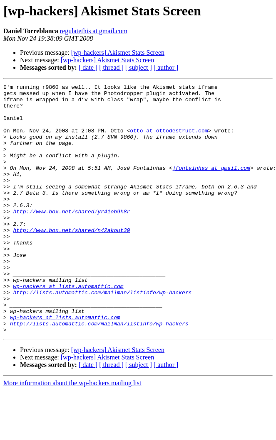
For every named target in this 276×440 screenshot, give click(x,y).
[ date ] (88, 67)
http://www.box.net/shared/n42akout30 (71, 260)
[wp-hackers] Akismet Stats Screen (117, 52)
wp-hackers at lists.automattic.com (68, 327)
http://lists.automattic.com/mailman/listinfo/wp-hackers (102, 334)
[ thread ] (111, 67)
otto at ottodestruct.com (169, 140)
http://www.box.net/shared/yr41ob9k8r (71, 237)
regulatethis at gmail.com (93, 30)
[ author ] (166, 67)
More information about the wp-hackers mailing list (72, 432)
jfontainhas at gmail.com (211, 185)
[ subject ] (138, 67)
